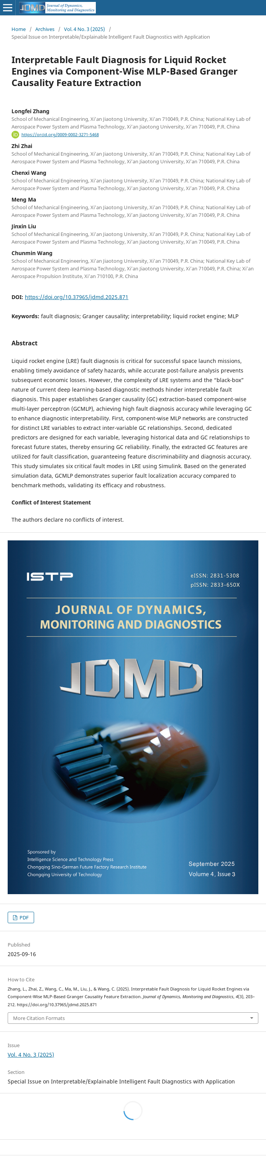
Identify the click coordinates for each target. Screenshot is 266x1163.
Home (18, 29)
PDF (23, 917)
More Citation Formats (39, 1018)
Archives (44, 29)
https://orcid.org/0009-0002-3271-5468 (60, 134)
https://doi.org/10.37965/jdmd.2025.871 (76, 297)
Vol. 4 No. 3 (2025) (84, 29)
